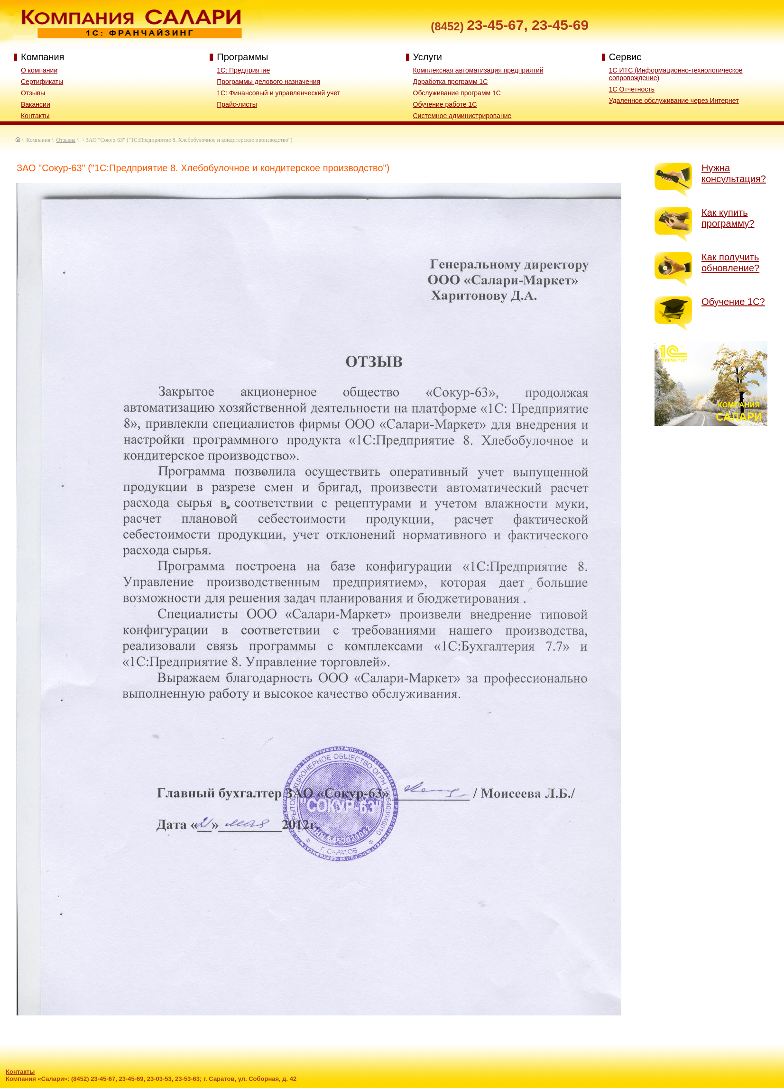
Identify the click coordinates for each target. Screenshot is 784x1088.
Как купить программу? (727, 218)
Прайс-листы (237, 104)
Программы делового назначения (268, 81)
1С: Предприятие (243, 70)
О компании (39, 70)
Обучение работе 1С (445, 104)
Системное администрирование (462, 116)
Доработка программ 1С (450, 81)
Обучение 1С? (733, 301)
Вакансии (35, 104)
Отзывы (33, 93)
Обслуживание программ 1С (457, 93)
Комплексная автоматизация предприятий (478, 70)
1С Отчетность (632, 89)
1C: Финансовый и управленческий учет (278, 93)
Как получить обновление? (730, 262)
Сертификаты (42, 81)
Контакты (35, 116)
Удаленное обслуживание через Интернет (674, 100)
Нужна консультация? (733, 173)
